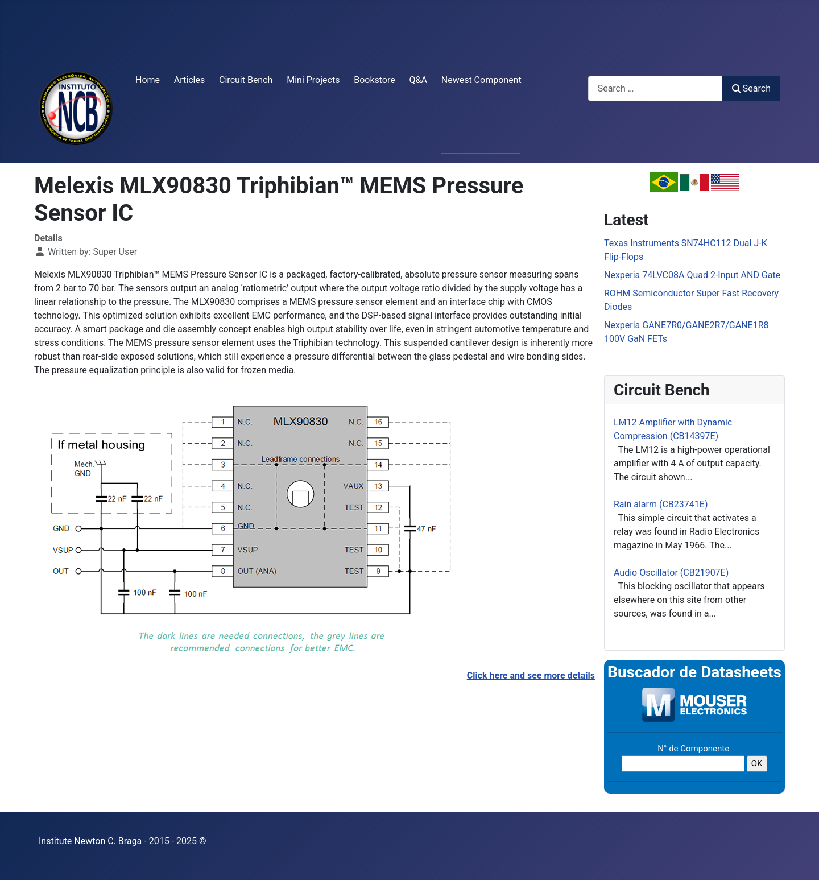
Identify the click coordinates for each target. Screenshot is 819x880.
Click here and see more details (531, 675)
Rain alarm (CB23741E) (661, 504)
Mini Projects (313, 80)
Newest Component (481, 80)
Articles (189, 80)
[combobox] (655, 88)
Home (147, 80)
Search (751, 88)
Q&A (418, 80)
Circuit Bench (245, 80)
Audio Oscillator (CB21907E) (671, 572)
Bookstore (374, 80)
